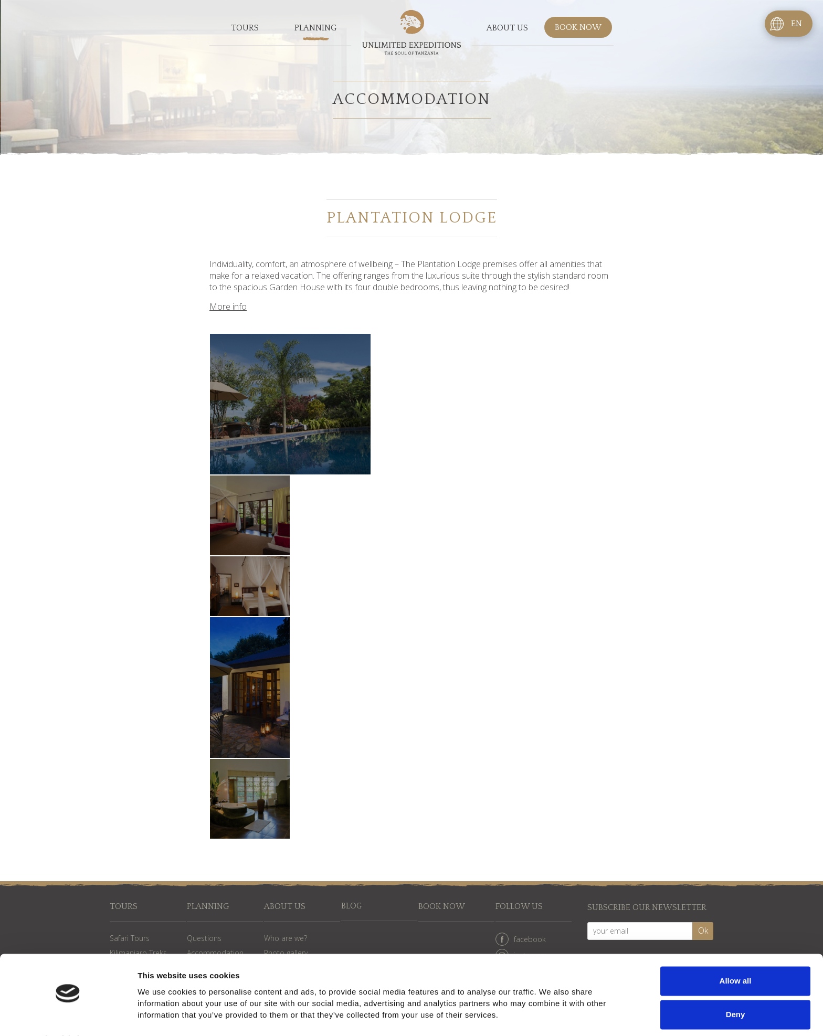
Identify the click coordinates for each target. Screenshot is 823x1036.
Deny (735, 986)
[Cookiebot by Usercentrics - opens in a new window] (68, 1015)
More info (228, 306)
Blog (352, 906)
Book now (578, 28)
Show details (162, 1015)
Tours (245, 28)
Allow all (736, 953)
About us (507, 28)
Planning (315, 28)
